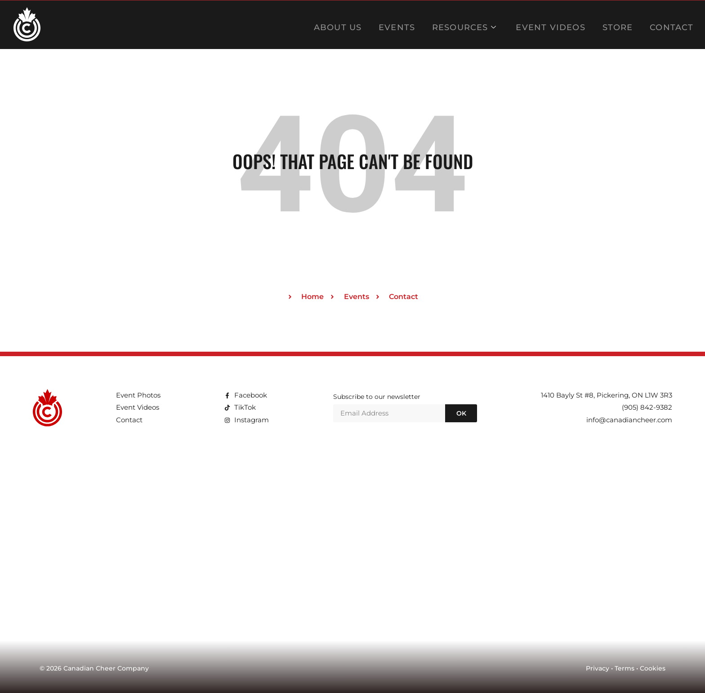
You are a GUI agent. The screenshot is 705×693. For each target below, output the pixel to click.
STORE (620, 24)
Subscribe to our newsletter (376, 397)
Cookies (652, 668)
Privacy (597, 668)
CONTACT (670, 24)
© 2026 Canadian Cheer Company (94, 668)
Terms (624, 668)
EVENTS (412, 24)
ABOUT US (356, 24)
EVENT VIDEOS (557, 24)
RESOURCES (476, 24)
